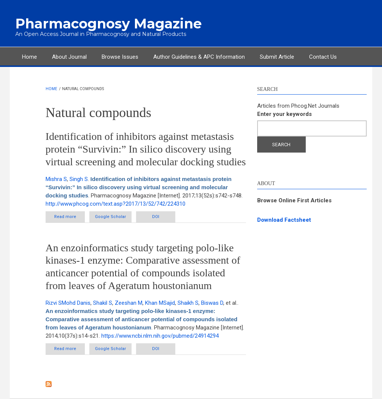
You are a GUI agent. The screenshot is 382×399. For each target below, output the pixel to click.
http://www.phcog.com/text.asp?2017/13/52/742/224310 (115, 203)
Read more (69, 218)
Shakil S (102, 303)
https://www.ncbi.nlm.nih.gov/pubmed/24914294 (160, 335)
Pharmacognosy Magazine (108, 23)
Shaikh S (188, 303)
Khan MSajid (160, 303)
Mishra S (56, 179)
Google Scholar (110, 216)
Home (29, 56)
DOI (155, 216)
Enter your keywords (284, 114)
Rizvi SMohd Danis (68, 303)
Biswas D (212, 303)
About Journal (69, 56)
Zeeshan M (128, 303)
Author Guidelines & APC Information (199, 56)
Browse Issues (120, 56)
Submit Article (277, 56)
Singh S (79, 179)
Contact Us (323, 56)
